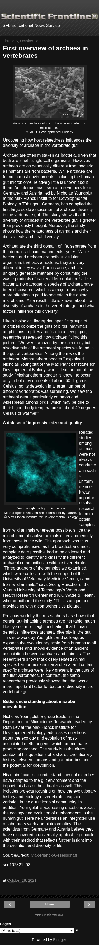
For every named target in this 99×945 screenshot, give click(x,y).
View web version (49, 914)
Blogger (59, 940)
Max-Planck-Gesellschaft (54, 855)
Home (49, 904)
